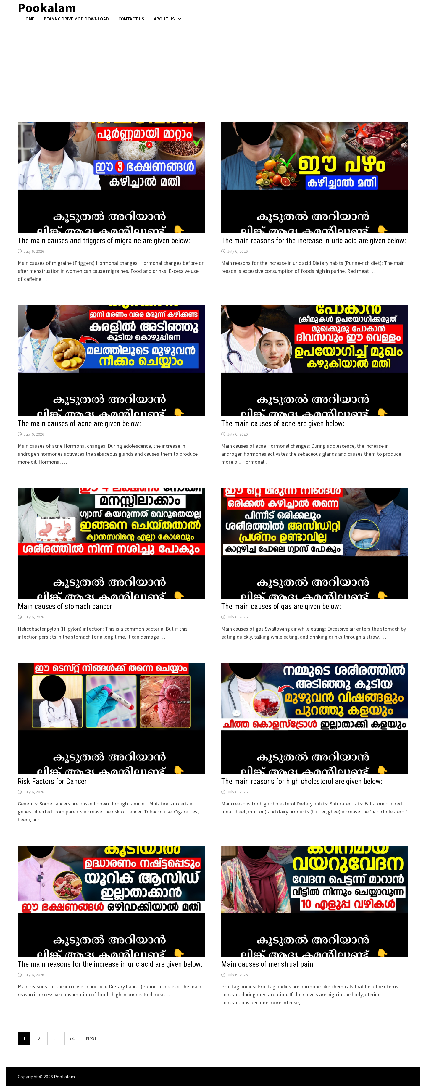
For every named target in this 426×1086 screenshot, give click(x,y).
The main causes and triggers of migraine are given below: (104, 240)
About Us (164, 19)
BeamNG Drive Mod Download (76, 19)
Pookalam (64, 1076)
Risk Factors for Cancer (52, 781)
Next (91, 1038)
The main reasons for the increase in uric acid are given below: (313, 240)
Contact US (131, 19)
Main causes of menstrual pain (267, 964)
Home (28, 19)
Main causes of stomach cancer (65, 606)
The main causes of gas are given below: (281, 606)
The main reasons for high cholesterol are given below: (301, 781)
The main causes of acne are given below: (79, 423)
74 (72, 1038)
